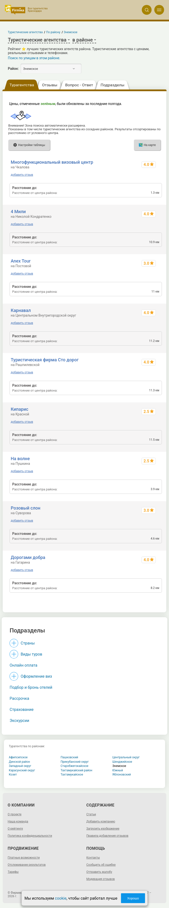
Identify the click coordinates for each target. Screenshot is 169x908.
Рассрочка (19, 698)
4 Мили (18, 211)
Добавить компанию (100, 821)
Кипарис (19, 409)
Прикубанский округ (75, 761)
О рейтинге (15, 828)
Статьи (91, 814)
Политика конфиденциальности (30, 835)
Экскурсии (19, 720)
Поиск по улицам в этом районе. (34, 58)
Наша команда (18, 821)
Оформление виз (36, 676)
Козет (13, 774)
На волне (20, 458)
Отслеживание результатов (27, 864)
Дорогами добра (28, 557)
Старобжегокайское (74, 766)
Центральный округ (126, 757)
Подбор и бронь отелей (31, 687)
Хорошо (133, 898)
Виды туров (31, 654)
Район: (13, 69)
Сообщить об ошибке (101, 864)
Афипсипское (18, 757)
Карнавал (21, 310)
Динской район (19, 761)
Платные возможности (24, 857)
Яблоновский (121, 774)
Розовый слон (25, 508)
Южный (117, 770)
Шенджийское (122, 761)
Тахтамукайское (72, 774)
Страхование (22, 709)
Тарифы (13, 872)
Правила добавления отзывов (107, 835)
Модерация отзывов (100, 879)
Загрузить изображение (102, 828)
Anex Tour (21, 261)
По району (53, 32)
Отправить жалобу (99, 872)
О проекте (14, 814)
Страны (28, 643)
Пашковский (69, 757)
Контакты (93, 857)
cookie (60, 898)
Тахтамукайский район (76, 770)
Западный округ (20, 766)
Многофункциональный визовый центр (52, 162)
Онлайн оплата (23, 665)
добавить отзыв (22, 174)
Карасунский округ (22, 770)
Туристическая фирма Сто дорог (45, 359)
